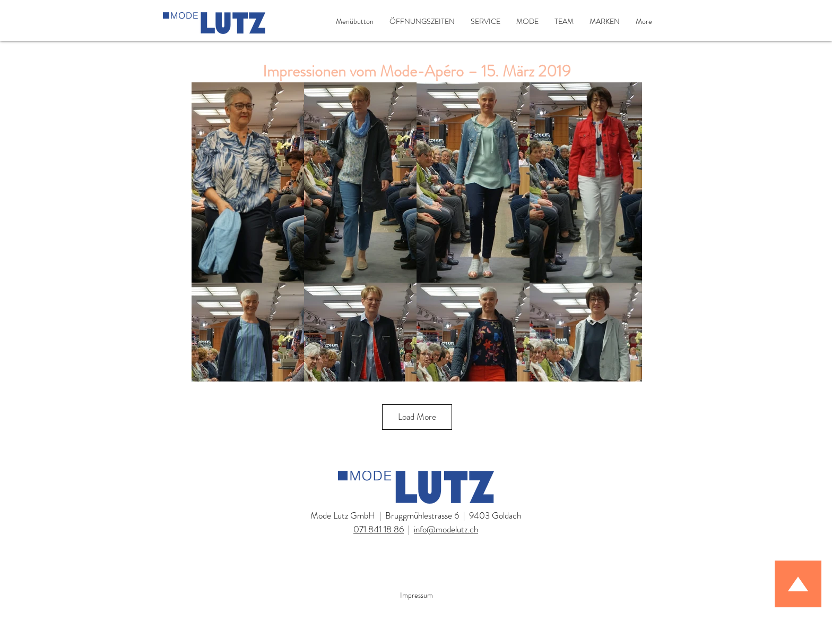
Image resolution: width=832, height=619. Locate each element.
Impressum (416, 595)
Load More (417, 416)
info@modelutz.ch (446, 529)
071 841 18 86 (378, 529)
